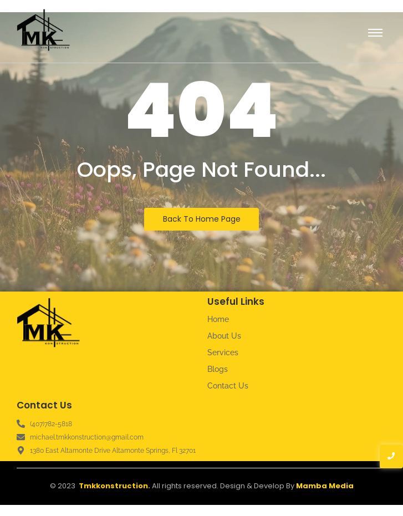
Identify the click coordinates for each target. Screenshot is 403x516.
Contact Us (227, 385)
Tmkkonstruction (113, 486)
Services (222, 352)
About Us (224, 335)
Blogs (217, 369)
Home (218, 319)
